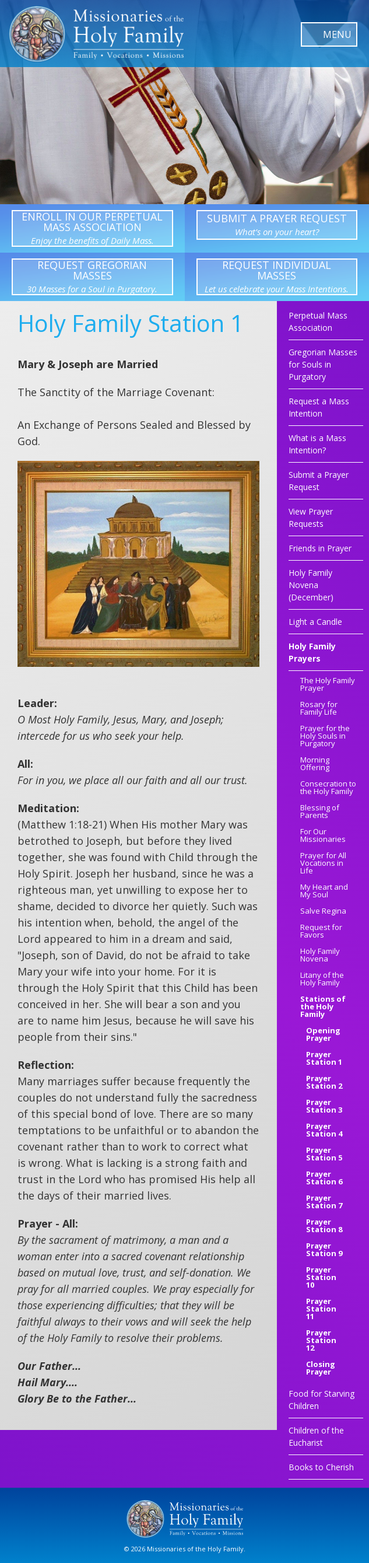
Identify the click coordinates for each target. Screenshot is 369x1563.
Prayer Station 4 (324, 1131)
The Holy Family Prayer (327, 685)
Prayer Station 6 (324, 1178)
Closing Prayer (320, 1369)
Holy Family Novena (320, 955)
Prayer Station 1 (324, 1059)
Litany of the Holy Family (322, 979)
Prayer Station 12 (321, 1341)
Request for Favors (321, 932)
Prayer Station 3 (324, 1107)
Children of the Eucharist (316, 1436)
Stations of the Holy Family (323, 1007)
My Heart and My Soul (324, 891)
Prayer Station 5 (324, 1154)
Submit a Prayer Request (319, 480)
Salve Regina (323, 911)
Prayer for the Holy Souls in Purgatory (325, 737)
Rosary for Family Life (319, 709)
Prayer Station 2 (324, 1083)
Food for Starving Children (321, 1399)
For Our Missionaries (323, 836)
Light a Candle (315, 621)
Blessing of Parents (319, 812)
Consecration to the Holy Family (328, 788)
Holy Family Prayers (312, 652)
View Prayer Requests (311, 517)
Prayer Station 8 (324, 1226)
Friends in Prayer (320, 548)
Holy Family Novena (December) (311, 585)
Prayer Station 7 (324, 1202)
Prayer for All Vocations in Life (323, 864)
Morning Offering (314, 764)
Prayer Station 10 (321, 1278)
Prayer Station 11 (321, 1309)
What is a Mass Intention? (317, 444)
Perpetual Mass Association (318, 321)
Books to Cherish (321, 1467)
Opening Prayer (323, 1035)
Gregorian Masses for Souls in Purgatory (323, 364)
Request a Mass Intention (319, 407)
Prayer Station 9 (324, 1250)
